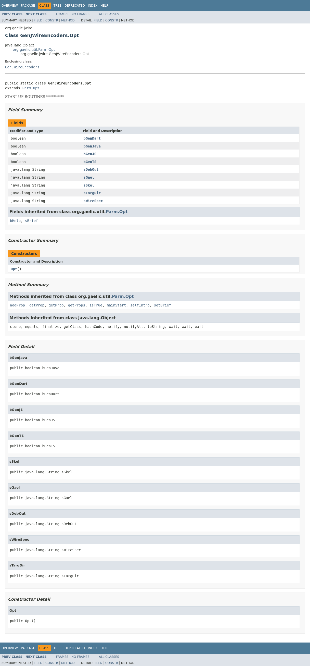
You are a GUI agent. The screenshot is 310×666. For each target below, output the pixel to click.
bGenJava (92, 146)
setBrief (162, 305)
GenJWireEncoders (22, 67)
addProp (17, 305)
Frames (62, 14)
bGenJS (90, 154)
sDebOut (91, 169)
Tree (57, 5)
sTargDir (92, 193)
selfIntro (140, 305)
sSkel (89, 185)
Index (93, 5)
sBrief (31, 221)
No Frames (80, 14)
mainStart (116, 305)
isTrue (95, 305)
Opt (14, 269)
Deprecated (74, 5)
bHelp (15, 221)
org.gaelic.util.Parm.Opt (34, 49)
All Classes (109, 14)
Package (28, 5)
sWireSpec (93, 201)
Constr (51, 20)
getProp (36, 305)
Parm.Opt (30, 88)
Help (104, 5)
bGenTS (90, 162)
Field (38, 20)
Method (68, 20)
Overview (10, 5)
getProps (76, 305)
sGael (89, 177)
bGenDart (92, 138)
